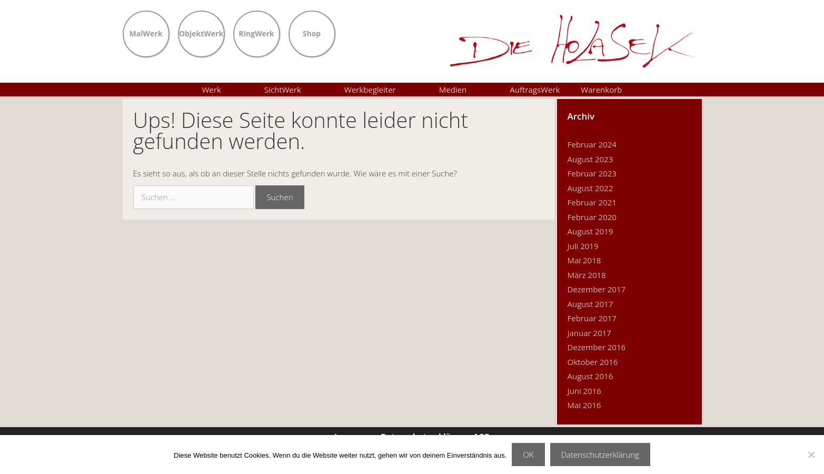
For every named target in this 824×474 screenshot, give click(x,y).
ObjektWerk (201, 32)
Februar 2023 (592, 173)
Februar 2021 (592, 202)
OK (528, 454)
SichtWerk (293, 89)
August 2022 (590, 188)
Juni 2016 (584, 391)
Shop (312, 32)
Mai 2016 (584, 405)
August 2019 (590, 231)
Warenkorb (601, 89)
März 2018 (587, 275)
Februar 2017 (592, 318)
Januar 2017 (589, 333)
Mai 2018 (584, 260)
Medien (464, 89)
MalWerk (146, 32)
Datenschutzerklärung (600, 454)
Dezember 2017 (597, 289)
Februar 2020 (592, 217)
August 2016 (590, 376)
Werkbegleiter (381, 89)
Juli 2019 (583, 246)
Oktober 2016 (593, 362)
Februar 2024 (592, 144)
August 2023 (590, 159)
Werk (222, 89)
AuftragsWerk (535, 89)
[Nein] (811, 454)
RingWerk (256, 32)
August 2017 (590, 304)
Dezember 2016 (597, 347)
